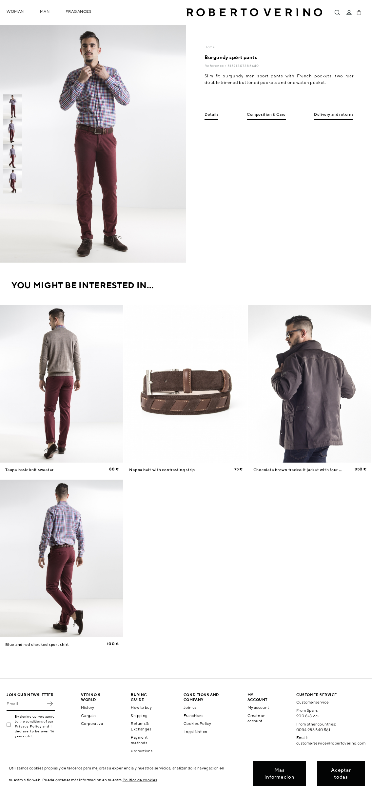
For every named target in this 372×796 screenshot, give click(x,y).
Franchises (194, 715)
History (87, 707)
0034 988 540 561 (313, 729)
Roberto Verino (254, 12)
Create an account (256, 718)
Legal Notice (195, 731)
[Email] (26, 703)
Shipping (139, 715)
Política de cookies (140, 779)
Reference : (216, 66)
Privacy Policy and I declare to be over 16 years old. (34, 731)
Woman (15, 11)
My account (258, 707)
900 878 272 (308, 715)
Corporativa (92, 723)
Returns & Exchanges (141, 726)
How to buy (141, 707)
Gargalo (88, 715)
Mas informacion (279, 773)
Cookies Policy (197, 723)
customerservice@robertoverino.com (330, 743)
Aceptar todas (341, 773)
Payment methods (139, 740)
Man (45, 11)
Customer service (312, 702)
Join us (190, 707)
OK (50, 703)
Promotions (141, 750)
